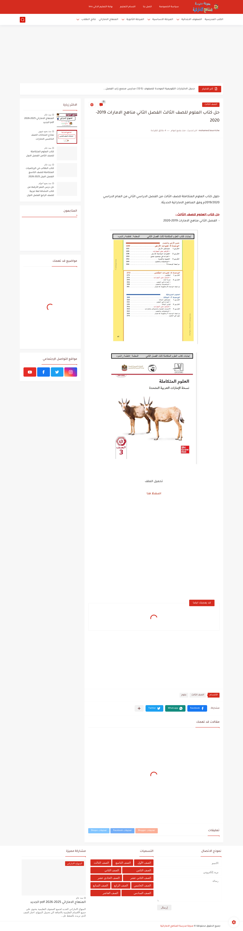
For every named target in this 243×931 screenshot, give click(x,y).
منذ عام (47, 114)
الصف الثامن (143, 870)
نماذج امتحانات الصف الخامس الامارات (42, 137)
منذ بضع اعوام (45, 183)
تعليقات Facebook (122, 830)
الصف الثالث (211, 104)
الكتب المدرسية (214, 19)
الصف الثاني (111, 870)
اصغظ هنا (154, 493)
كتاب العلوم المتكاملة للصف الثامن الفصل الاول (40, 154)
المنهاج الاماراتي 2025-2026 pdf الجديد (39, 120)
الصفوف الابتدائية (191, 19)
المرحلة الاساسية (162, 19)
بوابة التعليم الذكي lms (101, 7)
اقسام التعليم (128, 7)
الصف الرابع (121, 885)
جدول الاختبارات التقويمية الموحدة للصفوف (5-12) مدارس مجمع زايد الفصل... (149, 88)
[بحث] (22, 20)
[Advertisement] (121, 54)
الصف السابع (100, 885)
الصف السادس (142, 893)
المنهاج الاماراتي (108, 19)
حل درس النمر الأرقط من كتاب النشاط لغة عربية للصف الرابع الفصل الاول (40, 191)
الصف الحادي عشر (109, 877)
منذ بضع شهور (44, 131)
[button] (197, 708)
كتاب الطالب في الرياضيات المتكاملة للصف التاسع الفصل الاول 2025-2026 (40, 172)
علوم (183, 695)
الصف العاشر (110, 893)
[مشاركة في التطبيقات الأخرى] (139, 708)
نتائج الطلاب (88, 19)
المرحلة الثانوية (135, 19)
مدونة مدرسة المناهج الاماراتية (176, 926)
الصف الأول (144, 862)
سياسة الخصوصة (169, 7)
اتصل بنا (147, 7)
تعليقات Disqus (99, 830)
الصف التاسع (123, 862)
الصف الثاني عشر (140, 877)
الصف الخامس (142, 885)
